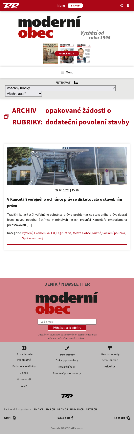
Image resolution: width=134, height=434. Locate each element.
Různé (96, 233)
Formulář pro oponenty (67, 373)
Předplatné (24, 360)
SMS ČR (50, 409)
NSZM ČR (91, 409)
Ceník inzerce (110, 360)
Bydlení (27, 233)
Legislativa (63, 233)
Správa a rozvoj (32, 238)
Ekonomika (42, 233)
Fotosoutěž (24, 379)
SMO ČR (39, 409)
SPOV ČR (62, 409)
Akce (24, 386)
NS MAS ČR (77, 409)
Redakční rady (67, 366)
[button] (67, 328)
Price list (110, 366)
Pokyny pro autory (67, 360)
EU (53, 233)
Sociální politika (114, 233)
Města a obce (82, 233)
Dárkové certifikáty (24, 366)
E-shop (24, 373)
